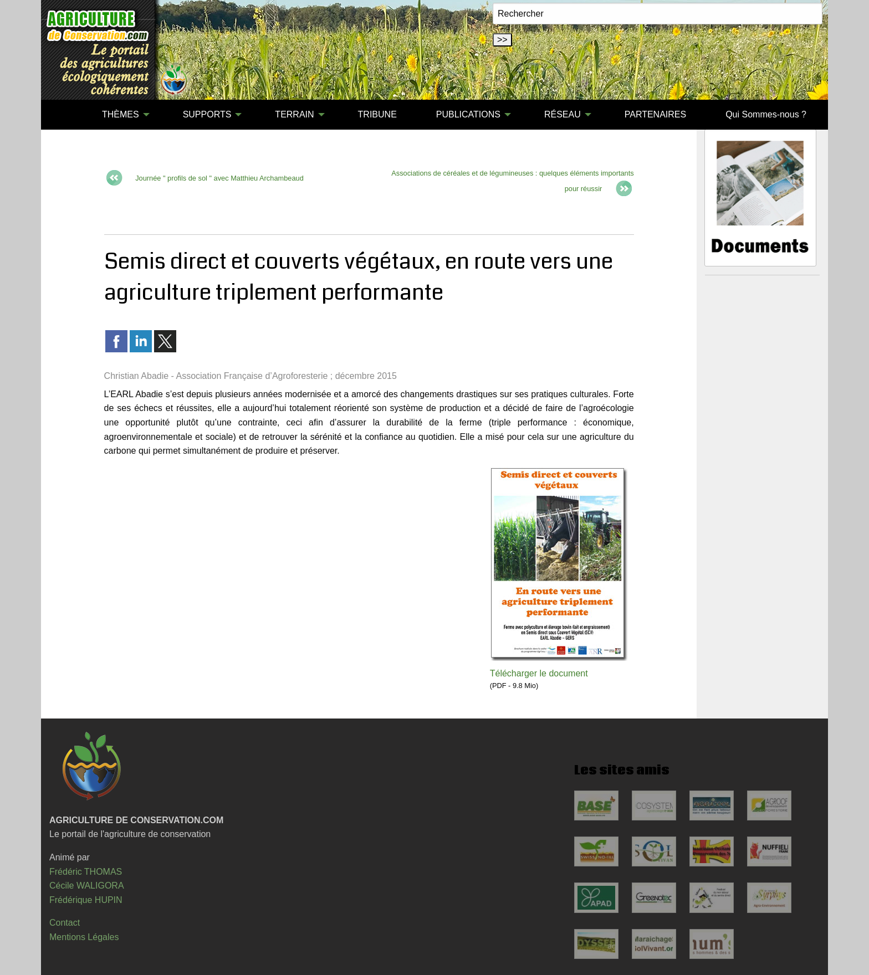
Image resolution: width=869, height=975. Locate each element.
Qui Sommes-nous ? (765, 114)
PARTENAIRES (655, 114)
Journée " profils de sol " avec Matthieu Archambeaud (219, 178)
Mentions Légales (84, 937)
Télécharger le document (539, 673)
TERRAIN (294, 114)
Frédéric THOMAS (85, 871)
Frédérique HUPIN (85, 900)
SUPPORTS (207, 114)
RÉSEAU (562, 114)
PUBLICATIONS (468, 114)
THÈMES (120, 114)
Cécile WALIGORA (86, 885)
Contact (64, 922)
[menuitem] (62, 114)
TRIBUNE (377, 114)
